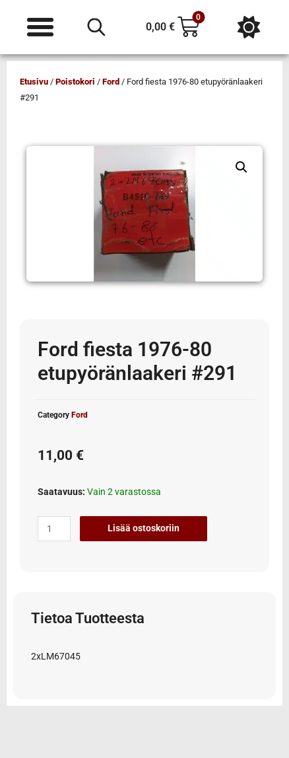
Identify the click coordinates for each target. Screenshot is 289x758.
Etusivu (34, 82)
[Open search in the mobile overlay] (96, 27)
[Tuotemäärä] (54, 528)
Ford (110, 82)
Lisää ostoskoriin (143, 528)
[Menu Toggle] (40, 27)
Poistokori (75, 82)
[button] (241, 167)
